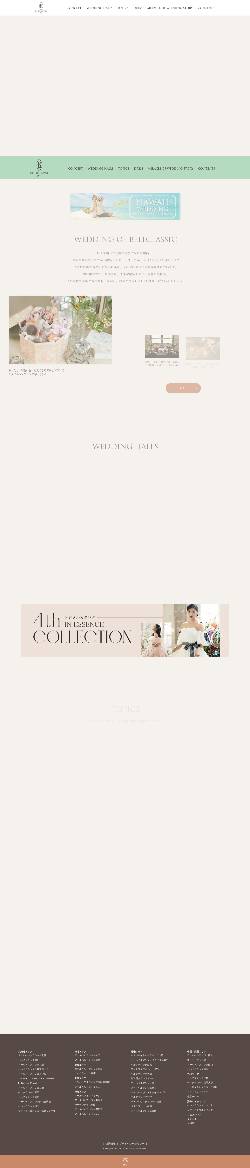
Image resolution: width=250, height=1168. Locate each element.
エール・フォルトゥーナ (87, 1095)
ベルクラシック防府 (197, 1069)
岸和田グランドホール (142, 1078)
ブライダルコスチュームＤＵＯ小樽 (37, 1111)
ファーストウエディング (200, 1110)
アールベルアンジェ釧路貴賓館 (34, 1101)
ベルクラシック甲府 (85, 1073)
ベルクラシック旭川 (28, 1060)
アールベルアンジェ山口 (200, 1064)
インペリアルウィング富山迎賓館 (92, 1082)
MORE (183, 389)
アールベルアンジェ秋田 (87, 1055)
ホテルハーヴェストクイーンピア (148, 1092)
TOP (125, 1164)
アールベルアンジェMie (87, 1114)
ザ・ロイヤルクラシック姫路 (146, 1101)
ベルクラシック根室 (28, 1106)
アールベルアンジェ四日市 (89, 1109)
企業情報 (110, 1143)
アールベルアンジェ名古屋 (89, 1100)
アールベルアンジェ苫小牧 (32, 1073)
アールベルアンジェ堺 (142, 1083)
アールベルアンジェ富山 (87, 1086)
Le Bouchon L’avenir (28, 1083)
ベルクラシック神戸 (141, 1097)
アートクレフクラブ (197, 1091)
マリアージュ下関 (196, 1060)
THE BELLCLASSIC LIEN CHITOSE (36, 1078)
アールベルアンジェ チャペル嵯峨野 (150, 1060)
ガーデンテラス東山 (85, 1104)
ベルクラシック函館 (28, 1097)
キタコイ (192, 1118)
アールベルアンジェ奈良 (144, 1087)
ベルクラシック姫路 (141, 1106)
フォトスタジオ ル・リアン (145, 1069)
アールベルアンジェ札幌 (31, 1064)
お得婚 (190, 1123)
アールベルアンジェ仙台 (87, 1060)
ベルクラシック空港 (141, 1064)
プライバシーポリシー (132, 1143)
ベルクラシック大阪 (141, 1073)
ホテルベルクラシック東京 (89, 1068)
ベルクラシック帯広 (28, 1092)
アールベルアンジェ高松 (200, 1055)
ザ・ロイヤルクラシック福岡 (202, 1087)
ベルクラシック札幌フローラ (33, 1069)
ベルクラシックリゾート (200, 1105)
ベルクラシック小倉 (197, 1078)
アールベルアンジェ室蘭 (31, 1087)
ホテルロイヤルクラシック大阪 (147, 1055)
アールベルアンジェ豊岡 (144, 1111)
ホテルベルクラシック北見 (32, 1055)
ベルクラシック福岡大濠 (200, 1082)
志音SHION (193, 1096)
